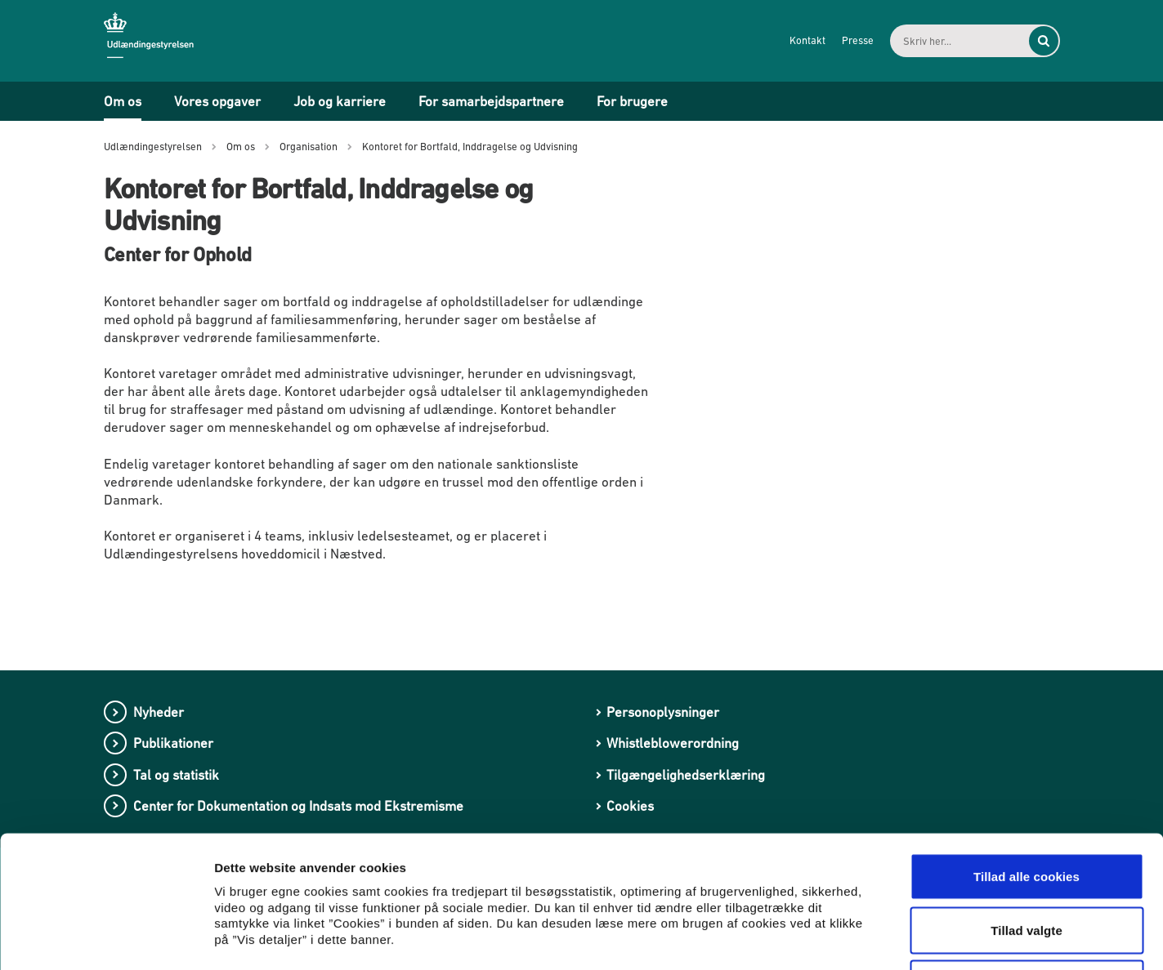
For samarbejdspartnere (491, 101)
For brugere (632, 101)
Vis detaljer (849, 938)
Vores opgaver (217, 101)
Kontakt (807, 40)
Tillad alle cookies (1026, 756)
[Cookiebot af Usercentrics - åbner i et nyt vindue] (105, 938)
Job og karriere (339, 101)
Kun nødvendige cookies (1026, 863)
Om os (122, 101)
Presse (858, 40)
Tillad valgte (1026, 809)
